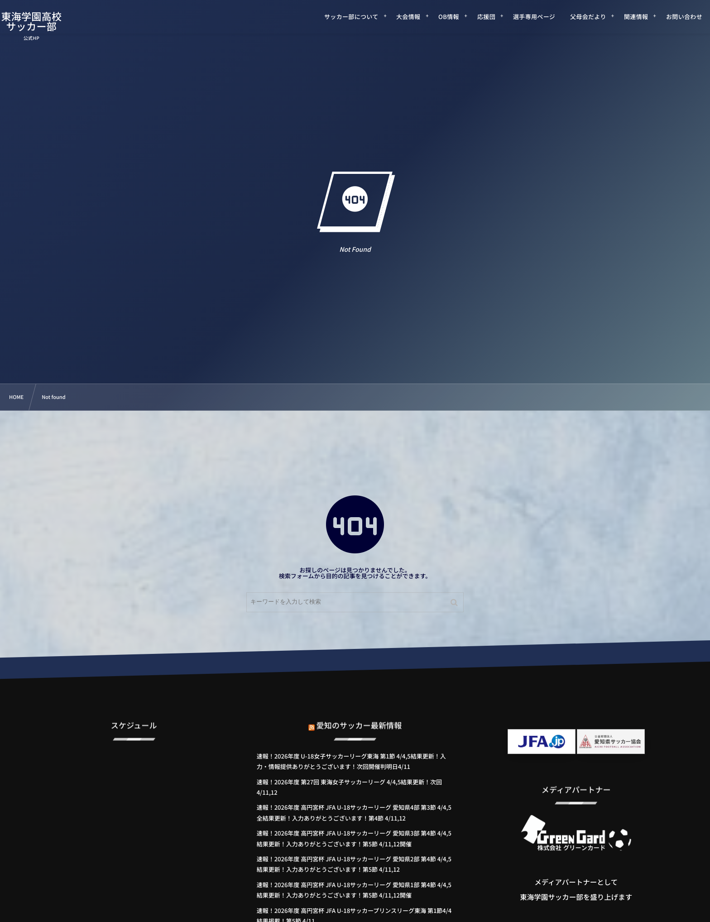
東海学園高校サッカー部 (44, 21)
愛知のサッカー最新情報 (359, 716)
